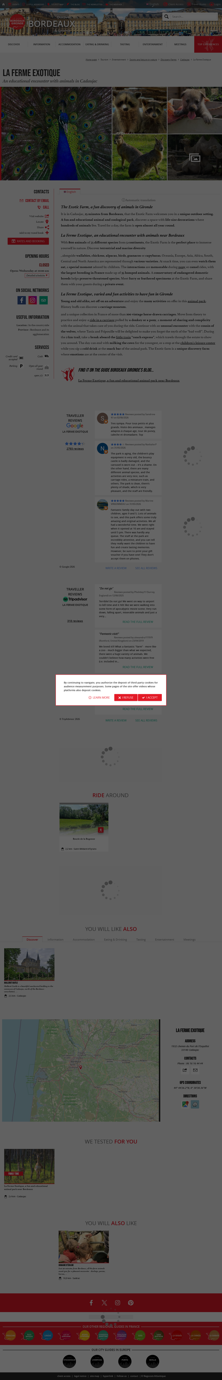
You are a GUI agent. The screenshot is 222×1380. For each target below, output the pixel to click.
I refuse (127, 697)
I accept (152, 697)
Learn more (101, 697)
